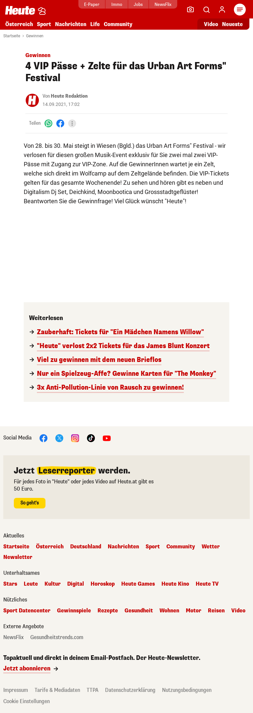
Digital (75, 584)
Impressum (15, 690)
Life (95, 24)
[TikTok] (91, 437)
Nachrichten (70, 24)
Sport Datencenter (26, 610)
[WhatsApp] (48, 123)
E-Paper (91, 4)
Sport (44, 24)
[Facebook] (60, 123)
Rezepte (108, 610)
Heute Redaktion (69, 96)
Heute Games (138, 584)
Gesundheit (139, 610)
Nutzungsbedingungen (186, 690)
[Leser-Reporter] (190, 10)
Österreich (19, 24)
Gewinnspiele (74, 610)
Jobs (138, 4)
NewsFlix (163, 4)
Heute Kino (175, 584)
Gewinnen (34, 36)
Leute (31, 584)
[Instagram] (75, 437)
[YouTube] (107, 437)
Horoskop (103, 584)
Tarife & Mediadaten (57, 690)
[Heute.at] (20, 10)
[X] (59, 437)
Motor (193, 610)
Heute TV (207, 584)
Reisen (216, 610)
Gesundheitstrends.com (56, 637)
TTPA (92, 690)
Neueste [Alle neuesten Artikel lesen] (232, 24)
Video (238, 610)
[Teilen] (72, 123)
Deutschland (85, 546)
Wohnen (169, 610)
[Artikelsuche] (206, 10)
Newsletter (17, 557)
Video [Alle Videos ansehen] (211, 24)
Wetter (211, 546)
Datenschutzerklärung (130, 690)
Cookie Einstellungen (26, 701)
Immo (116, 4)
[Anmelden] (222, 10)
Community (118, 24)
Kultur (52, 584)
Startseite (11, 36)
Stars (10, 584)
